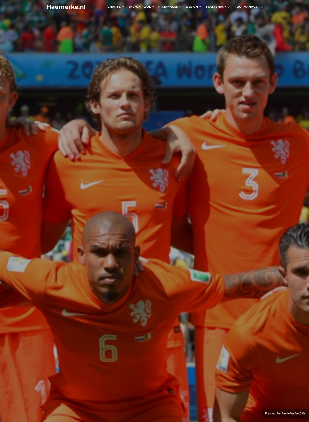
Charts (115, 7)
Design (193, 7)
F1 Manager (169, 7)
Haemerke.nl (66, 6)
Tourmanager (248, 7)
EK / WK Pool (141, 7)
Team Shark (217, 7)
